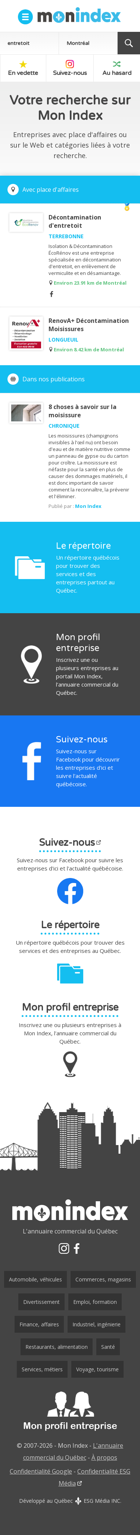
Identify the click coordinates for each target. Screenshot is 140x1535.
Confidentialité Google (41, 1471)
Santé (108, 1346)
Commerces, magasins (103, 1279)
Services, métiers (42, 1369)
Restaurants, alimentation (56, 1346)
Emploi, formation (95, 1301)
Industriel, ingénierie (96, 1324)
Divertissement (41, 1301)
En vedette (23, 68)
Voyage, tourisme (97, 1369)
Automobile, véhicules (35, 1279)
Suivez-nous (70, 68)
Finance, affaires (39, 1324)
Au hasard (116, 68)
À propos (104, 1457)
